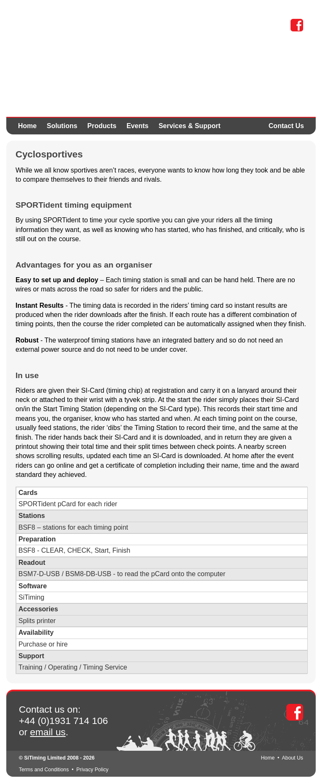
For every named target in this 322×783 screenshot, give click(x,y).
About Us (292, 758)
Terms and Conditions (44, 770)
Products (101, 125)
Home (27, 125)
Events (137, 125)
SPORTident (80, 46)
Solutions (62, 125)
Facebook (297, 25)
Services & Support (189, 125)
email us (48, 731)
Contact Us (286, 125)
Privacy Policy (92, 770)
